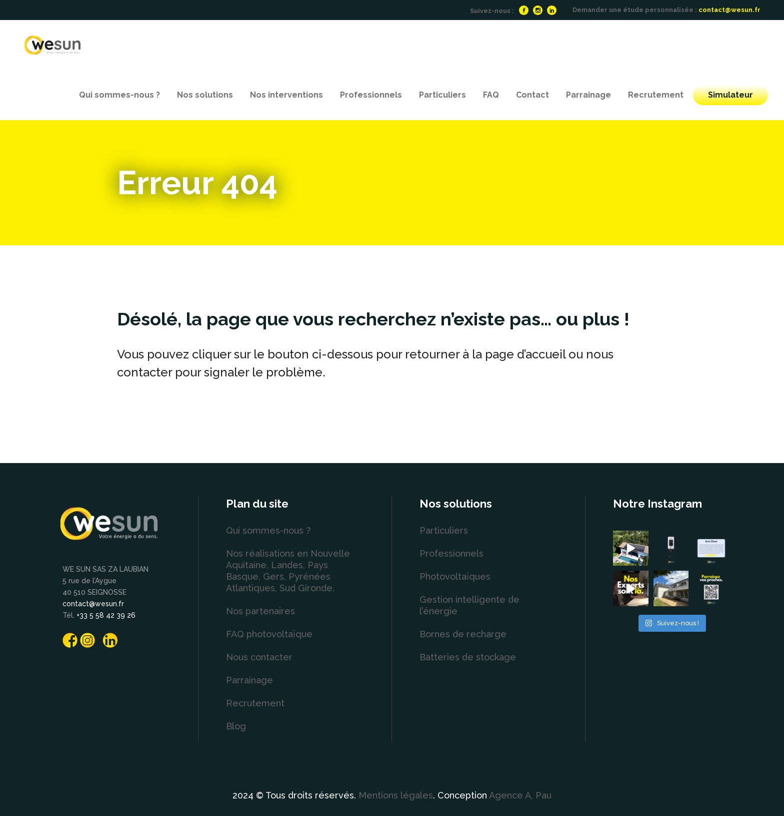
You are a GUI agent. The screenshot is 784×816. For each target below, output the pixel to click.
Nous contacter (259, 657)
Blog (236, 726)
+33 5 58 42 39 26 (106, 615)
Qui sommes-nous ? (268, 530)
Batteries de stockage (468, 657)
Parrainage (249, 680)
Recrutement (255, 703)
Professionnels (452, 553)
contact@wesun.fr (729, 10)
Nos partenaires (260, 611)
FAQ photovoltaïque (269, 634)
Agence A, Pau (520, 795)
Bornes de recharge (463, 634)
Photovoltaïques (455, 576)
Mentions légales (395, 795)
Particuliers (444, 530)
